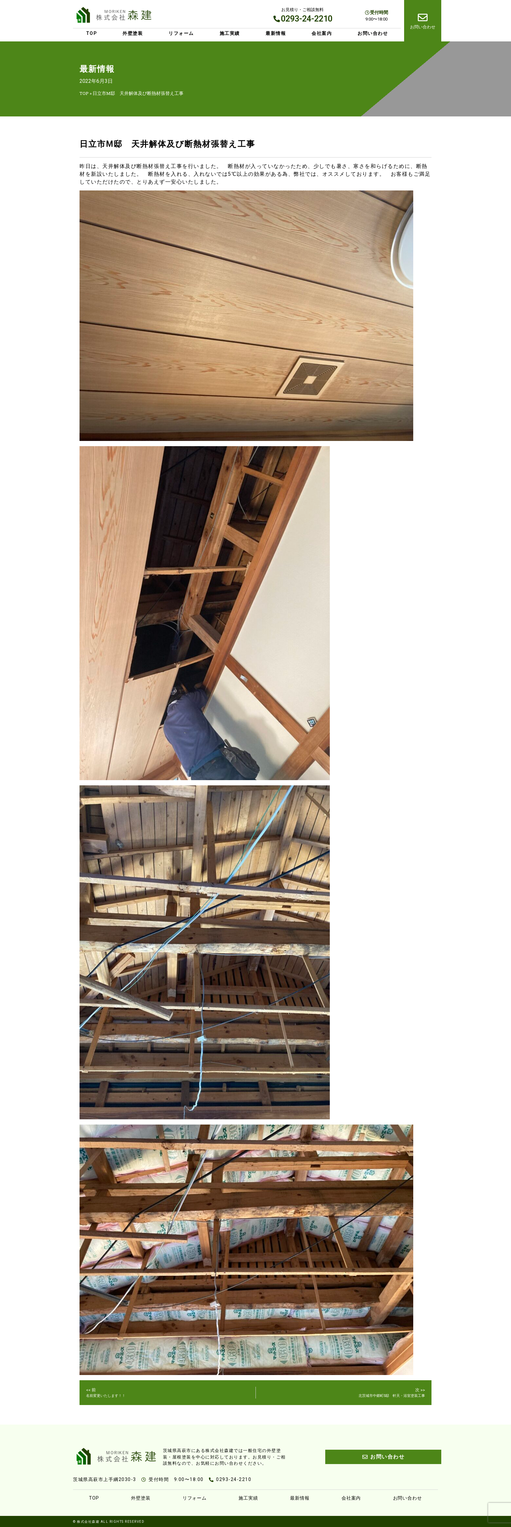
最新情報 (276, 33)
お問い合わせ (373, 33)
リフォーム (181, 33)
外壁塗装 (133, 33)
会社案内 (322, 33)
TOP (91, 33)
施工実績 (230, 33)
